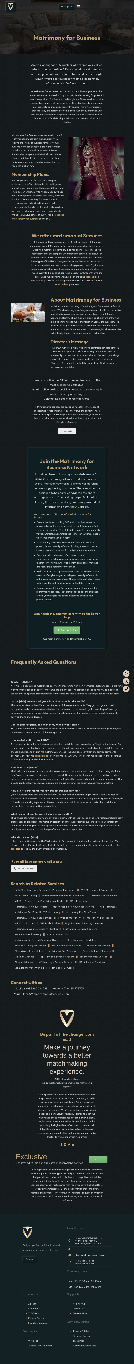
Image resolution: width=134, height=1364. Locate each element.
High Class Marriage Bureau (31, 889)
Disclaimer (79, 1340)
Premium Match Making (28, 934)
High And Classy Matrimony (31, 945)
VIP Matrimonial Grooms (95, 889)
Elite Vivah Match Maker (29, 951)
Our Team (33, 1308)
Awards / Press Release (40, 1345)
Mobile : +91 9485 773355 (67, 988)
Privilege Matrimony (70, 917)
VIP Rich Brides (23, 901)
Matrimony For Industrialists (31, 906)
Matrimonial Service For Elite (80, 928)
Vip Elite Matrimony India (29, 967)
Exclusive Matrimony (98, 945)
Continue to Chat (67, 630)
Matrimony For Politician (63, 951)
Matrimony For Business (103, 895)
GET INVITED (98, 1159)
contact (15, 848)
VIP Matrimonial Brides (51, 901)
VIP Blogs (33, 1340)
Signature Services (37, 1322)
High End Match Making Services (84, 923)
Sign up (66, 6)
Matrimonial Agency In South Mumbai (36, 928)
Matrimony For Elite (26, 912)
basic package (42, 755)
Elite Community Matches (81, 939)
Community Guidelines (84, 1345)
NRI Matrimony (78, 901)
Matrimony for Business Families (34, 917)
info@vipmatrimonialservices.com (46, 994)
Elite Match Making (26, 895)
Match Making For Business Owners (73, 906)
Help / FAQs (79, 1303)
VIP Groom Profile (57, 934)
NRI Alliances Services (92, 962)
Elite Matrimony (24, 962)
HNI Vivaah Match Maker (66, 945)
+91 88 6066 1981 (24, 868)
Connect (29, 1259)
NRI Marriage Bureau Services (56, 962)
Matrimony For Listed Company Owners (38, 939)
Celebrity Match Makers (97, 951)
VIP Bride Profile (50, 923)
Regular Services (37, 1318)
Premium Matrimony (64, 889)
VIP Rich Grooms (24, 956)
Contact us (67, 431)
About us (75, 506)
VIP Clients (33, 1313)
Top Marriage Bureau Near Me (57, 956)
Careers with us (81, 1313)
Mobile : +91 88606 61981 (31, 988)
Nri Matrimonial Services (94, 956)
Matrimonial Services (61, 967)
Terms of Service (82, 1335)
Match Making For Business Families (63, 895)
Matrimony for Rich (98, 917)
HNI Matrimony (108, 906)
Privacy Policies (81, 1331)
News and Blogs (63, 284)
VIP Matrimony (52, 912)
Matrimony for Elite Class (81, 912)
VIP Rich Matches (25, 923)
